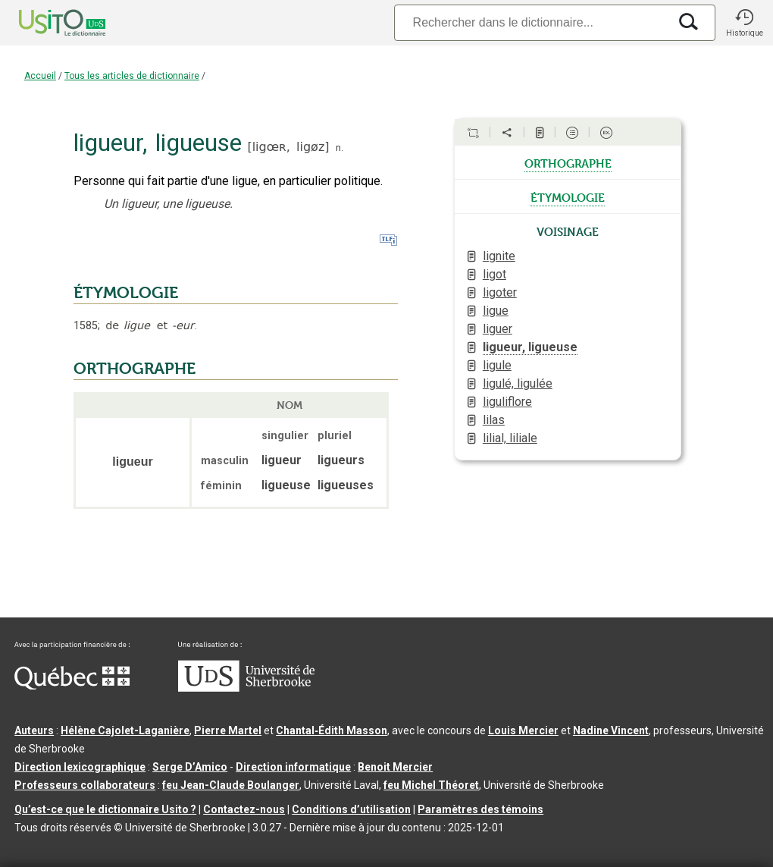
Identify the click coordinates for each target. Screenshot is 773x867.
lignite (499, 256)
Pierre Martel (227, 730)
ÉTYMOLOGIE (126, 293)
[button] (744, 23)
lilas (494, 420)
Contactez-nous (244, 809)
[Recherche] (531, 22)
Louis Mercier (523, 730)
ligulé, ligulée (517, 383)
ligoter (500, 292)
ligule (497, 365)
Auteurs (34, 730)
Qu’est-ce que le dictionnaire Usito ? (105, 809)
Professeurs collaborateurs (84, 785)
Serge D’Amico (189, 767)
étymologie (567, 196)
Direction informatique (293, 767)
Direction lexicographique (80, 767)
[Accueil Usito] (45, 23)
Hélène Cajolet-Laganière (125, 730)
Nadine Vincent (611, 730)
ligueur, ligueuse (530, 347)
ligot (494, 274)
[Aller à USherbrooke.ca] (246, 688)
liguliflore (507, 401)
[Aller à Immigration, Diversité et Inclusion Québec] (72, 686)
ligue (496, 310)
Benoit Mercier (395, 767)
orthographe (568, 162)
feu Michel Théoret (431, 785)
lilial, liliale (510, 438)
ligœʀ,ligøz (288, 147)
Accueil (40, 76)
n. (339, 147)
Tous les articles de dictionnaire (131, 76)
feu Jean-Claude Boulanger (230, 785)
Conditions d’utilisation (351, 809)
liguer (497, 329)
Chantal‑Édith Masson (331, 730)
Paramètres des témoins (480, 809)
